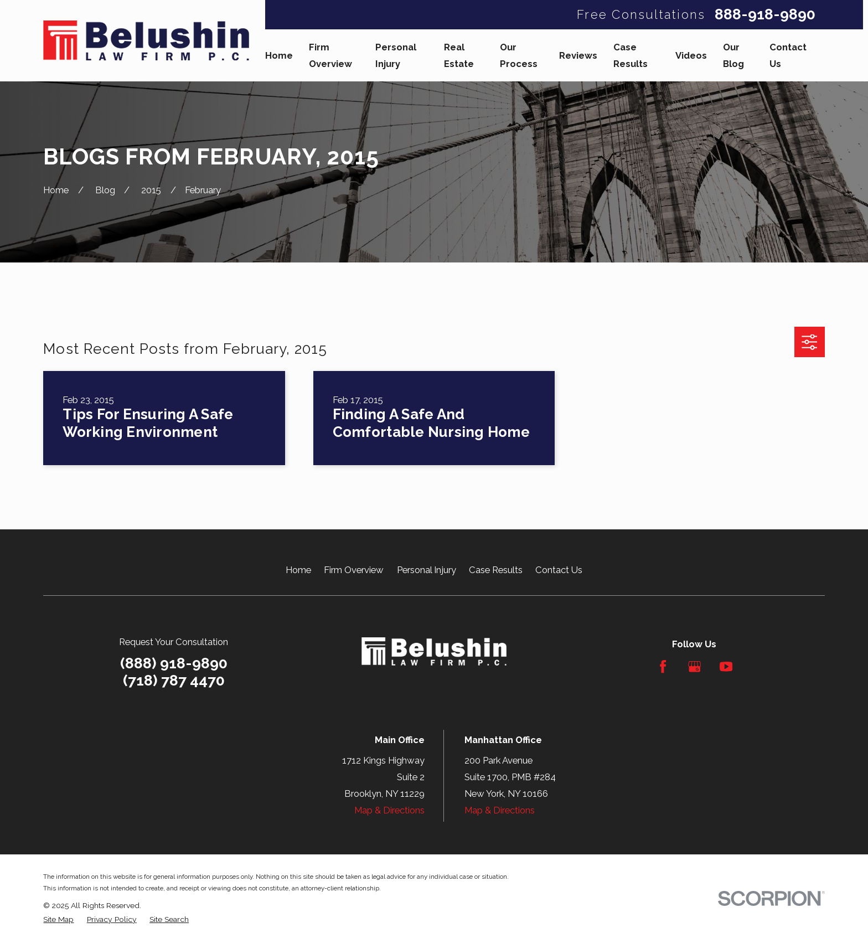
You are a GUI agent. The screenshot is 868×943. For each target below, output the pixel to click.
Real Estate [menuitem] (459, 55)
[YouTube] (726, 666)
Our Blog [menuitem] (733, 55)
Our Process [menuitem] (519, 55)
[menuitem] (58, 919)
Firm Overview (354, 569)
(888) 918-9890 (174, 663)
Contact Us (558, 569)
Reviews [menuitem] (578, 55)
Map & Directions (389, 810)
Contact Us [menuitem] (788, 55)
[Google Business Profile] (694, 666)
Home (298, 569)
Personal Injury (426, 569)
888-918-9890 (765, 14)
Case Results (496, 569)
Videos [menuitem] (691, 55)
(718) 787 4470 (174, 680)
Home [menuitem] (279, 55)
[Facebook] (663, 666)
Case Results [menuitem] (630, 55)
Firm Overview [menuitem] (330, 55)
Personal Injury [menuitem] (395, 55)
